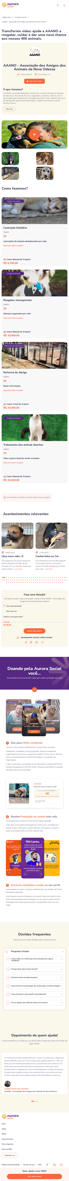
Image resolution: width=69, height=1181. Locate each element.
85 (39, 582)
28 (56, 577)
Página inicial (6, 17)
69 (8, 582)
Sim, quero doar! (34, 1176)
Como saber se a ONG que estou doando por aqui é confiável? (30, 959)
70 (10, 582)
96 (60, 582)
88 (45, 582)
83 (35, 582)
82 (33, 582)
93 (54, 582)
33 (66, 577)
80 (29, 582)
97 (62, 582)
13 (27, 577)
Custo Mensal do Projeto (16, 259)
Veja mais (9, 109)
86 (41, 582)
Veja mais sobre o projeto (13, 246)
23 (46, 577)
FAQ (39, 1165)
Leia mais (18, 569)
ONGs (4, 1134)
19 (39, 577)
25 (50, 577)
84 (37, 582)
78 (25, 582)
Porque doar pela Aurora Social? (22, 969)
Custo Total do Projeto (16, 404)
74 (18, 582)
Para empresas (7, 1144)
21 (43, 577)
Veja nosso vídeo (36, 81)
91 (50, 582)
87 (43, 582)
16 (33, 577)
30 (60, 577)
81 (31, 582)
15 (31, 577)
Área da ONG (7, 1149)
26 (52, 577)
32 (64, 577)
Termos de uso (28, 1165)
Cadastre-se (9, 1155)
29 (58, 577)
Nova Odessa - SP (42, 74)
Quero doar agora (34, 631)
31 (62, 577)
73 (16, 582)
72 (14, 582)
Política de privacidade (11, 1165)
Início (4, 1124)
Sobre (4, 1129)
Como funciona (7, 1139)
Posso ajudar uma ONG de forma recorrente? (27, 1002)
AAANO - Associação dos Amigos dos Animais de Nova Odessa (24, 22)
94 (56, 582)
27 (54, 577)
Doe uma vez (11, 611)
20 (41, 577)
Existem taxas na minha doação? (22, 977)
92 (52, 582)
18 (37, 577)
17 (35, 577)
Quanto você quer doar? (13, 617)
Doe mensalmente (14, 606)
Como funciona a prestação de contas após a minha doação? (33, 985)
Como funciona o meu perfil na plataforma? (26, 994)
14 (29, 577)
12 (25, 577)
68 (6, 582)
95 (58, 582)
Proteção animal (20, 17)
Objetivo (6, 232)
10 (21, 577)
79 (27, 582)
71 (12, 582)
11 (23, 577)
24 (48, 577)
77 (23, 582)
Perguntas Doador (17, 951)
